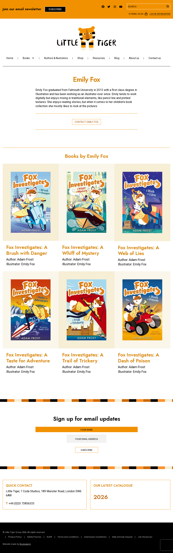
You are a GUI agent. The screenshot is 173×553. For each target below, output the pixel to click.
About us (134, 58)
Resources (99, 58)
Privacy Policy (15, 537)
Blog (116, 58)
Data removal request (122, 537)
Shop (80, 58)
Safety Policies (34, 537)
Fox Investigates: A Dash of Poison (138, 357)
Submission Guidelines (95, 537)
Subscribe (55, 9)
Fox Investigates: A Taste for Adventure (28, 357)
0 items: (136, 14)
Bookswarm (25, 544)
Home (9, 58)
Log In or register (160, 14)
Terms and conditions (68, 537)
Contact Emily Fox (86, 121)
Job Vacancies (145, 537)
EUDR (49, 537)
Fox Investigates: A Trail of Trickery (82, 357)
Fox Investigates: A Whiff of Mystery (82, 250)
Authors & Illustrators (56, 58)
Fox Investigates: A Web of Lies (138, 250)
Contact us (155, 58)
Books (26, 58)
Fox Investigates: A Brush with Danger (27, 250)
